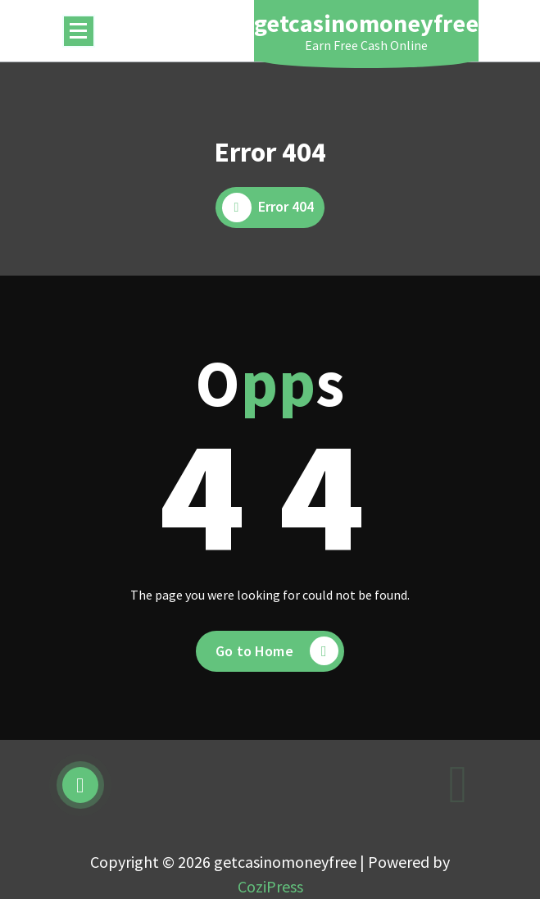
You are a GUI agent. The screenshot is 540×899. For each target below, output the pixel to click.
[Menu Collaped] (78, 31)
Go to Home (277, 651)
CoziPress (270, 886)
